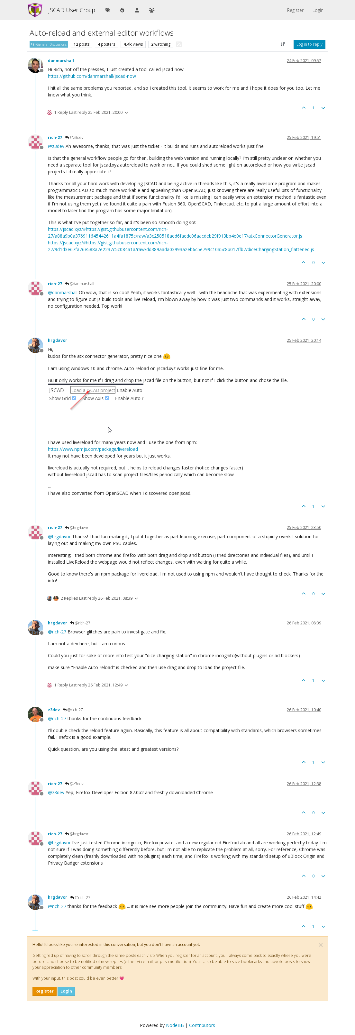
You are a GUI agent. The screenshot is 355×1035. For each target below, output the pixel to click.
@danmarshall (79, 283)
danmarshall (61, 60)
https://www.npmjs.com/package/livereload (93, 449)
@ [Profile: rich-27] (57, 632)
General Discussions (49, 44)
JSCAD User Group (71, 10)
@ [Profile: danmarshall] (62, 292)
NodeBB (175, 1025)
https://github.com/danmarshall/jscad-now (92, 76)
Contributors (202, 1025)
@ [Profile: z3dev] (56, 146)
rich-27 (55, 137)
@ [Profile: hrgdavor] (59, 536)
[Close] (321, 945)
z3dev (54, 710)
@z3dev (74, 137)
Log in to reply (309, 44)
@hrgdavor (76, 528)
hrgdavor (57, 340)
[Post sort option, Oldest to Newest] (283, 44)
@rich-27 (80, 623)
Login (66, 991)
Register (44, 991)
